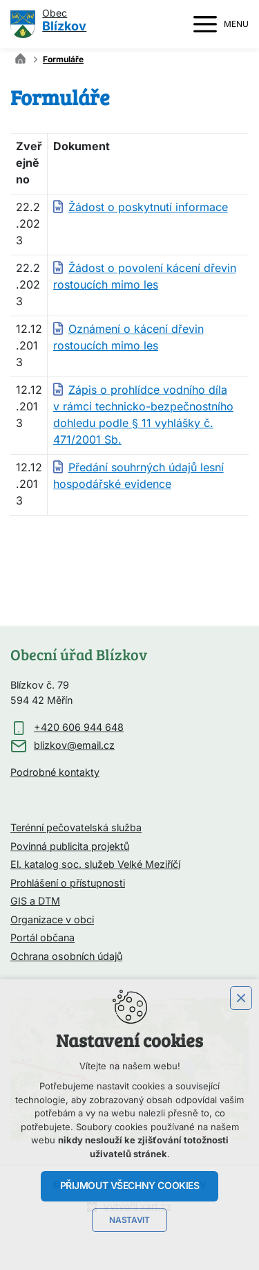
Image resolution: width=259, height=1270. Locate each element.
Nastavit (129, 1220)
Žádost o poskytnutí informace (148, 207)
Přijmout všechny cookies (130, 1185)
